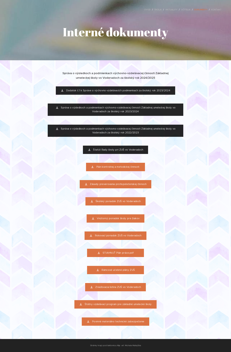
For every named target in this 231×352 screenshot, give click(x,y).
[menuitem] (148, 9)
